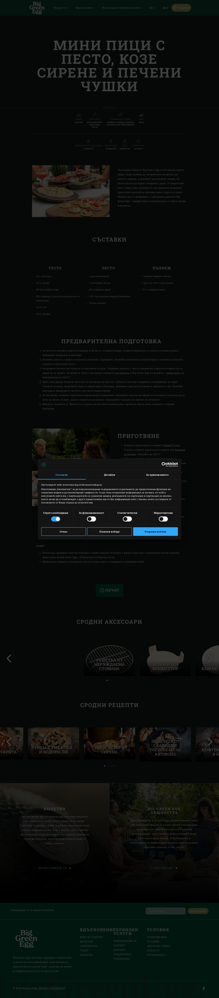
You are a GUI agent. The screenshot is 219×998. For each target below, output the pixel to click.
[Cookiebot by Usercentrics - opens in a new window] (164, 464)
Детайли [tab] (109, 474)
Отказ (63, 531)
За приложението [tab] (157, 474)
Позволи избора (109, 531)
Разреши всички (155, 531)
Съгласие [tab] (62, 474)
